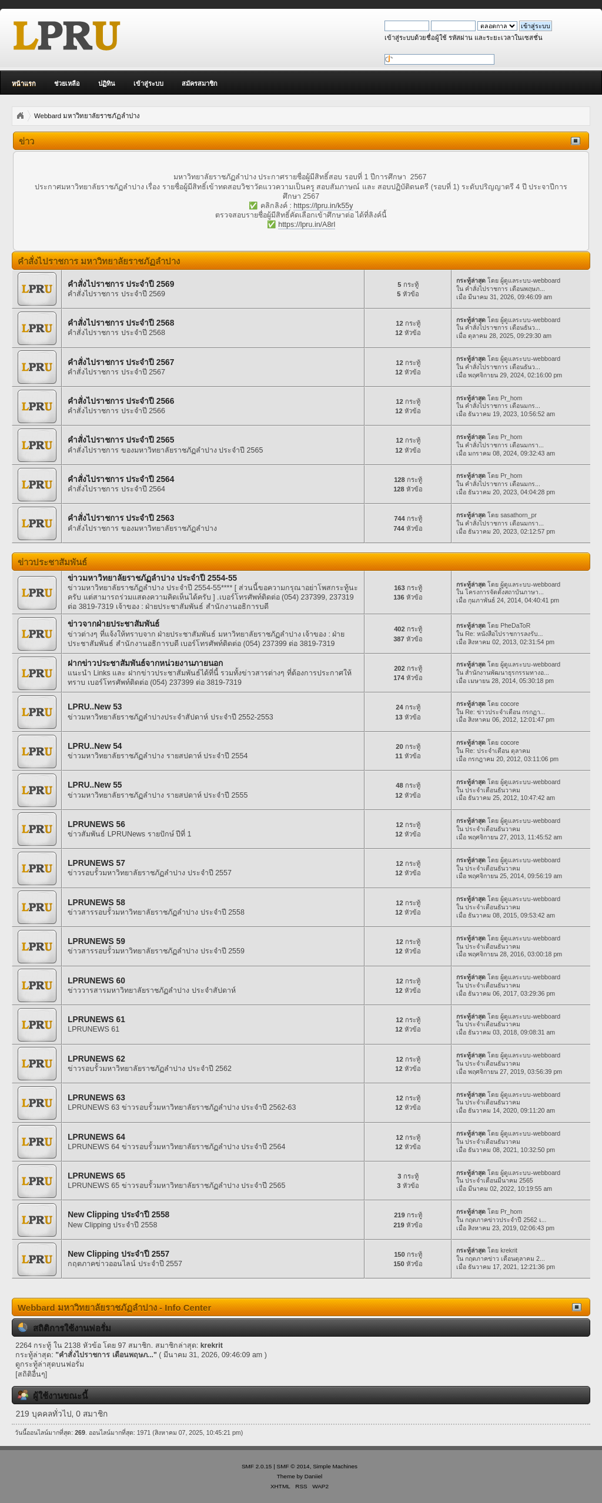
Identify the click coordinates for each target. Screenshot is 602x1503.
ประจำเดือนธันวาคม (492, 790)
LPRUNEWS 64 (96, 1137)
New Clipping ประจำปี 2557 (118, 1254)
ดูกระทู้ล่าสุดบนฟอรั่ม (49, 1364)
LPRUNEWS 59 (96, 941)
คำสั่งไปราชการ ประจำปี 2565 (121, 440)
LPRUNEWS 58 (96, 902)
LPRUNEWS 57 (96, 863)
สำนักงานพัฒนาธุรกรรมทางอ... (507, 672)
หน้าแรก (24, 83)
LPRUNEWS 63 (96, 1097)
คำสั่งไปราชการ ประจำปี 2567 (121, 362)
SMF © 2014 (293, 1466)
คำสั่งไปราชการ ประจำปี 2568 (121, 323)
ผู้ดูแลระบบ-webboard (530, 280)
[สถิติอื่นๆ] (31, 1374)
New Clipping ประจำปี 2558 (118, 1214)
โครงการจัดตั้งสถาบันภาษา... (504, 591)
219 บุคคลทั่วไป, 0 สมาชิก (62, 1414)
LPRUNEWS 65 (96, 1175)
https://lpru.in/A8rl (306, 224)
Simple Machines (335, 1466)
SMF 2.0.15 (257, 1466)
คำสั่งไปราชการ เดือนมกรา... (504, 444)
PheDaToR (515, 625)
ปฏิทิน (106, 83)
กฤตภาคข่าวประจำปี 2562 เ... (505, 1219)
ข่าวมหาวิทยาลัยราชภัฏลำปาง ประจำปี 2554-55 (152, 578)
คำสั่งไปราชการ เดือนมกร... (502, 405)
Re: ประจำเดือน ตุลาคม (497, 750)
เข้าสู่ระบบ (148, 83)
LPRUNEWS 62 (96, 1059)
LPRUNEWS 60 (96, 980)
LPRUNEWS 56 (96, 824)
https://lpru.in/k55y (323, 206)
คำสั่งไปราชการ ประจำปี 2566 (121, 401)
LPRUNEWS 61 (96, 1019)
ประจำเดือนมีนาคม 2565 (499, 1180)
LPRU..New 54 (95, 746)
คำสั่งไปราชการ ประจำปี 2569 (121, 284)
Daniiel (313, 1476)
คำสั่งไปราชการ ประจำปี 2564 (121, 479)
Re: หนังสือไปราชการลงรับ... (504, 633)
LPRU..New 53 (95, 706)
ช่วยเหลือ (67, 83)
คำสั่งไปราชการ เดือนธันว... (502, 327)
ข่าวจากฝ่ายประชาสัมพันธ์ (113, 624)
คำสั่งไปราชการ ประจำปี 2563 (121, 518)
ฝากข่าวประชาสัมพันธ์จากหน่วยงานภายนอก (145, 663)
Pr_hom (511, 397)
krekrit (508, 1250)
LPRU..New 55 (95, 785)
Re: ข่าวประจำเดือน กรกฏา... (505, 711)
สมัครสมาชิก (200, 83)
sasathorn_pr (518, 514)
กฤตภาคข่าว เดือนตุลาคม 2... (505, 1258)
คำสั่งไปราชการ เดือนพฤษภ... (505, 288)
